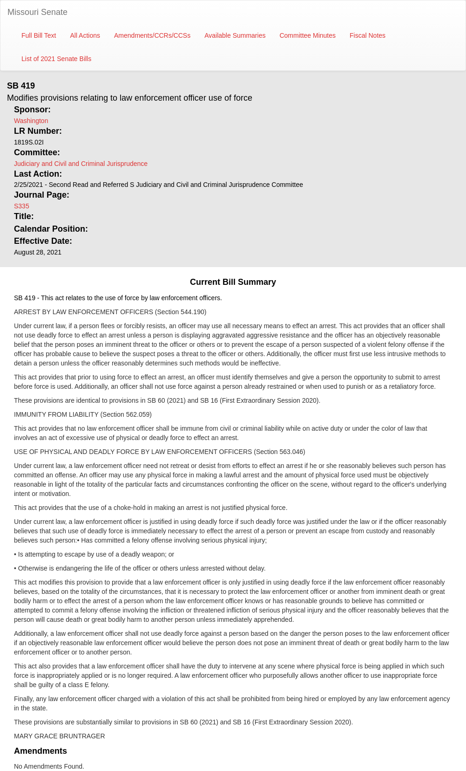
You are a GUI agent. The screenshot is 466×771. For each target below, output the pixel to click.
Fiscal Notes (367, 35)
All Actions (85, 35)
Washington (31, 120)
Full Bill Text (38, 35)
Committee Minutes (307, 35)
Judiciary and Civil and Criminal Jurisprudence (81, 163)
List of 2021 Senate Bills (56, 58)
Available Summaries (234, 35)
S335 (21, 206)
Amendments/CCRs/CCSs (152, 35)
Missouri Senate (37, 12)
